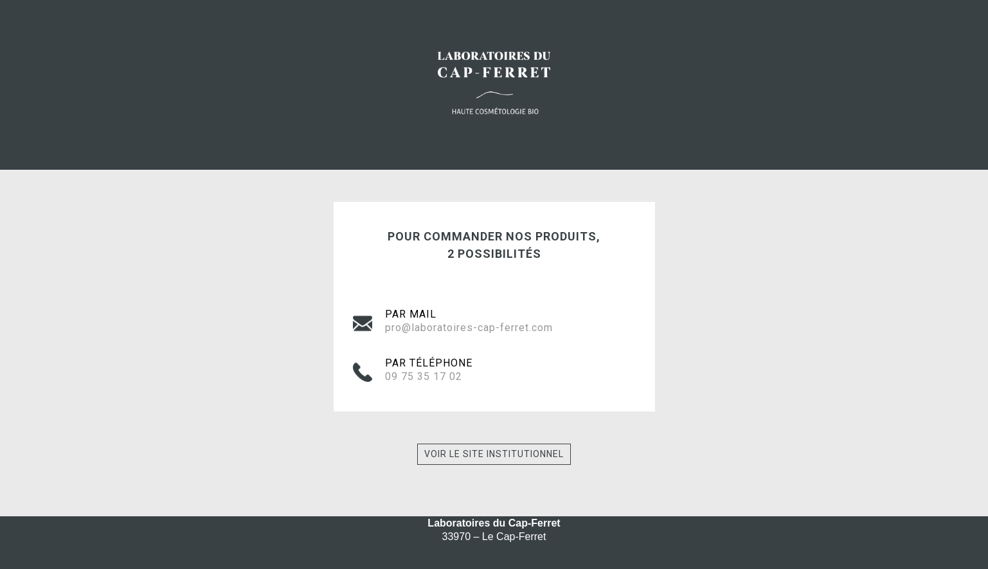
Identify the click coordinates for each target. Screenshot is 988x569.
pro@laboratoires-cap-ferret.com (469, 327)
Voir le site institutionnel (494, 454)
